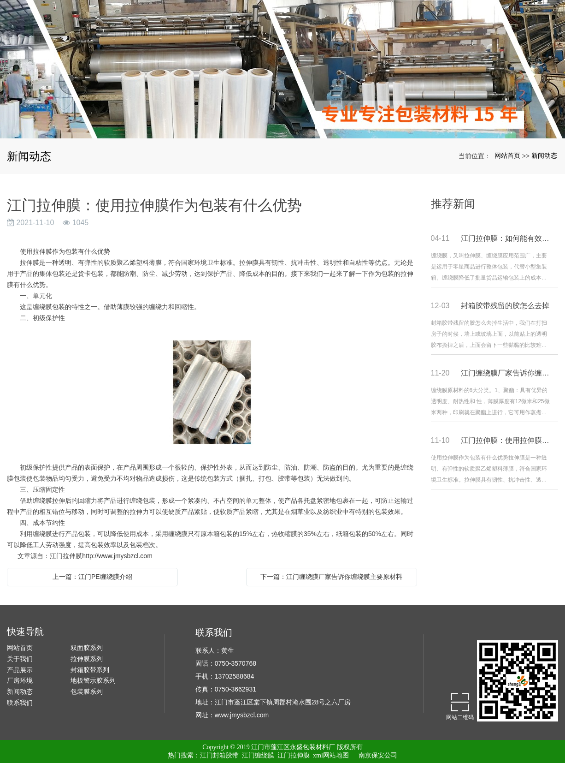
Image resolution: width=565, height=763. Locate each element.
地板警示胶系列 (93, 680)
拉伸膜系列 (87, 658)
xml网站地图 (331, 755)
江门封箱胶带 (219, 755)
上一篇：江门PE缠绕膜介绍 (92, 576)
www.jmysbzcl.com (242, 715)
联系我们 (20, 702)
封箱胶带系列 (90, 670)
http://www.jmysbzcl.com (117, 556)
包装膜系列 (87, 691)
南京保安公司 (378, 755)
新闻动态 (544, 155)
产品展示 (20, 670)
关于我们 (20, 658)
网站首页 (507, 155)
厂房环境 (20, 680)
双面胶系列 (87, 647)
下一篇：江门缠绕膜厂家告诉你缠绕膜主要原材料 (331, 576)
